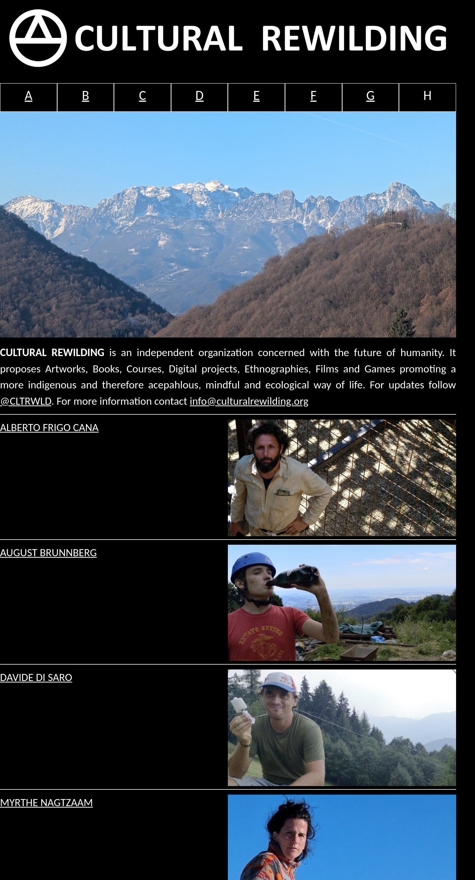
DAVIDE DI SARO (36, 677)
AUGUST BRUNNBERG (48, 552)
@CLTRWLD (25, 401)
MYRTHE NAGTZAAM (46, 802)
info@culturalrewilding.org (249, 401)
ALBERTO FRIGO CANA (49, 427)
